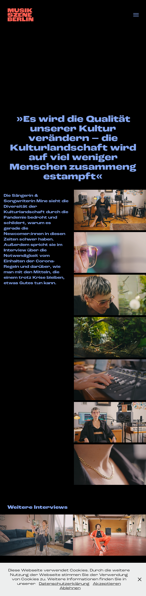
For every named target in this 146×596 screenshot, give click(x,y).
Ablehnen (70, 588)
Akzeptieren (107, 583)
